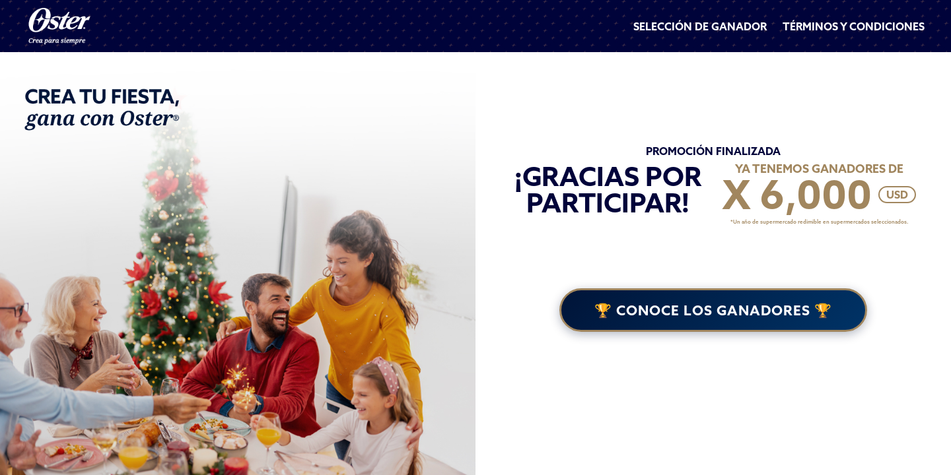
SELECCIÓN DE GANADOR (700, 26)
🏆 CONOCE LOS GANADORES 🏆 (713, 310)
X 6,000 (797, 194)
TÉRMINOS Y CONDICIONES (854, 26)
